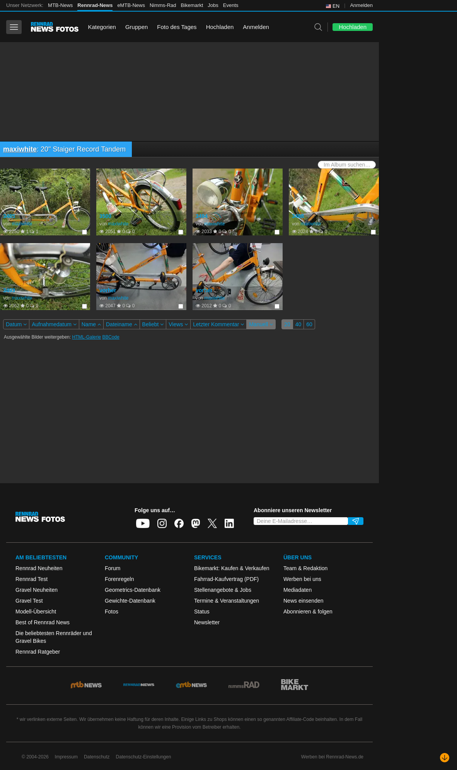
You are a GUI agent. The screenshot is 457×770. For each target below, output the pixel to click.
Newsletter (207, 622)
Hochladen (220, 27)
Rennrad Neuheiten (38, 568)
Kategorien (102, 27)
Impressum (66, 757)
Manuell (261, 324)
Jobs (213, 5)
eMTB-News (131, 5)
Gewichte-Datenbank (130, 601)
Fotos (111, 611)
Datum (16, 324)
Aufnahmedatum (54, 324)
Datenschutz (97, 757)
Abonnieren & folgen (308, 611)
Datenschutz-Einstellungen (143, 757)
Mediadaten (297, 590)
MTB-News (60, 5)
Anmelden (361, 5)
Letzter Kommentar (218, 324)
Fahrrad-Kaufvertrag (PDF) (226, 579)
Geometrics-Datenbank (132, 590)
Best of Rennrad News (42, 622)
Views (178, 324)
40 (298, 324)
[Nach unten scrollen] (444, 757)
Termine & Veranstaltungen (226, 601)
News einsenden (303, 601)
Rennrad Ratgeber (37, 652)
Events (231, 5)
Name (91, 324)
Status (202, 611)
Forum (112, 568)
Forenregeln (119, 579)
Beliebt (153, 324)
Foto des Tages (176, 27)
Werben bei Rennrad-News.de (332, 757)
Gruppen (136, 27)
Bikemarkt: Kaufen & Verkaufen (231, 568)
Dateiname (121, 324)
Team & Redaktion (305, 568)
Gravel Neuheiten (36, 590)
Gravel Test (29, 601)
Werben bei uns (302, 579)
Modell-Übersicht (35, 611)
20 (287, 324)
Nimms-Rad (163, 5)
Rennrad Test (31, 579)
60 (309, 324)
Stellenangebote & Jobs (222, 590)
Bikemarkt (192, 5)
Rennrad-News (95, 5)
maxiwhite (20, 149)
